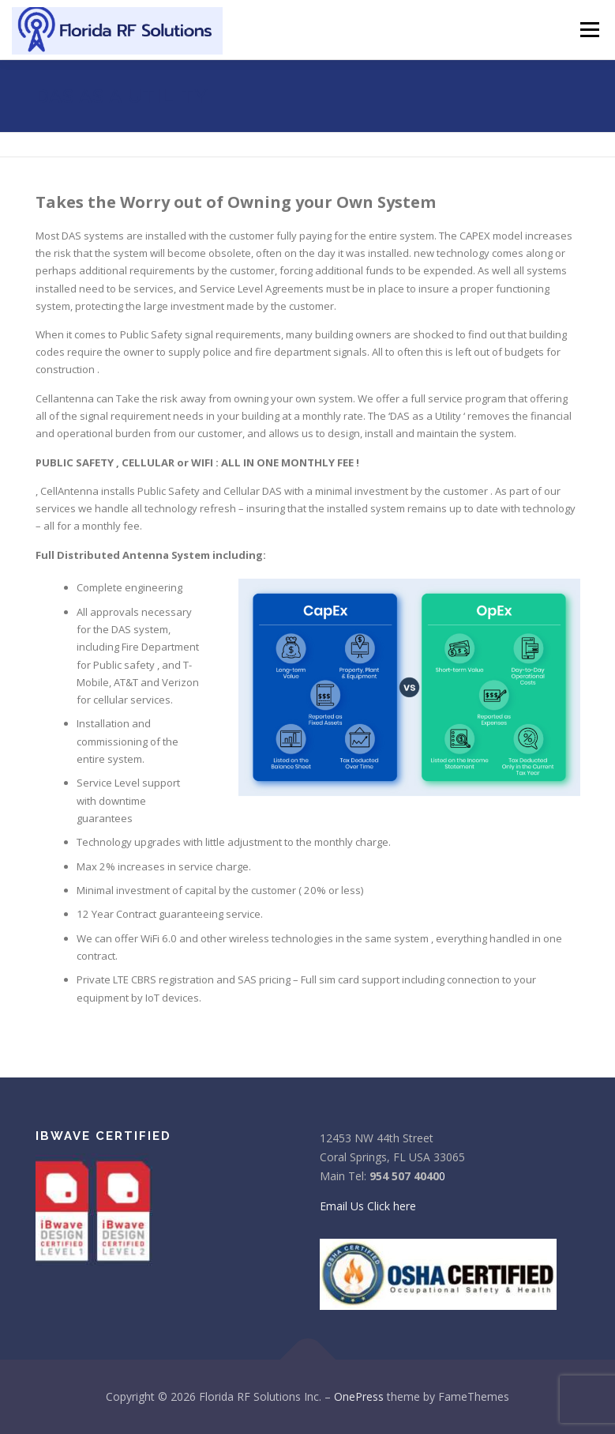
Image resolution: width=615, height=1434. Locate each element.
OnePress (359, 1396)
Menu (589, 29)
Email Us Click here (368, 1205)
